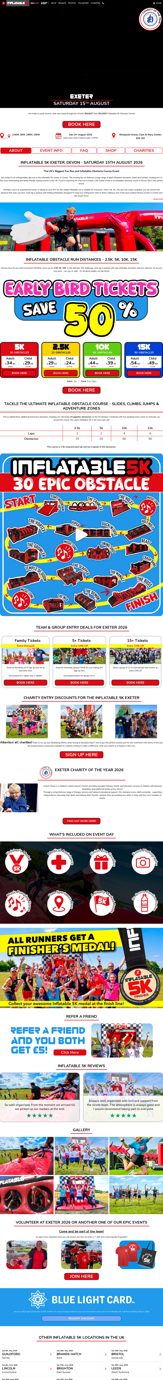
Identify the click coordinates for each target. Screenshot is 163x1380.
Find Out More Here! (81, 821)
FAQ (84, 150)
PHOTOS (72, 3)
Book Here (81, 124)
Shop (110, 150)
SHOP (53, 3)
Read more (158, 199)
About (16, 150)
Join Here (81, 1276)
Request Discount (81, 1318)
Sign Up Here (81, 755)
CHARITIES (95, 3)
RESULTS (62, 3)
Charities (144, 150)
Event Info (51, 150)
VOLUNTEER (83, 3)
